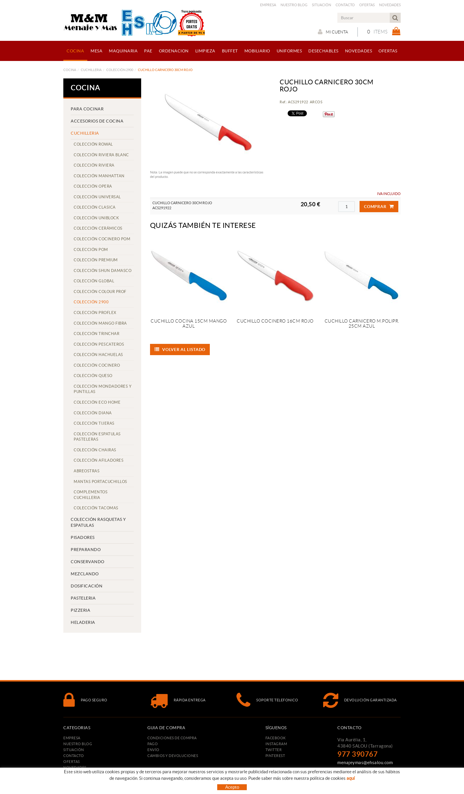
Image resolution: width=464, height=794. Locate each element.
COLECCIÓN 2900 (119, 70)
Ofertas (367, 5)
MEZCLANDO (85, 573)
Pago (152, 744)
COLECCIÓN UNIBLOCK (96, 218)
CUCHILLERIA (91, 70)
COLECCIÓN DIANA (93, 413)
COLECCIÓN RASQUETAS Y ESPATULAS (98, 522)
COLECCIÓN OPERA (93, 186)
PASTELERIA (83, 598)
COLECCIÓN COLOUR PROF (100, 291)
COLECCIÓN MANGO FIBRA (100, 323)
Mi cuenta (333, 32)
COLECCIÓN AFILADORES (98, 460)
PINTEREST (275, 756)
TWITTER (273, 750)
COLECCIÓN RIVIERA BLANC (101, 155)
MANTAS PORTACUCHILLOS (100, 481)
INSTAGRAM (276, 744)
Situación (321, 5)
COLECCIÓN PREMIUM (96, 260)
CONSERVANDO (87, 561)
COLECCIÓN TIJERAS (94, 423)
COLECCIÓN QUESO (93, 375)
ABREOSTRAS (86, 471)
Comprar (379, 206)
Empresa (268, 5)
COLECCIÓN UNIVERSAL (97, 197)
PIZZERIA (80, 610)
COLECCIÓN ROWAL (93, 144)
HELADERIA (83, 622)
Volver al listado (180, 349)
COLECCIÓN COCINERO (97, 365)
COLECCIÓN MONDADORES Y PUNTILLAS (102, 389)
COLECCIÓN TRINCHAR (96, 333)
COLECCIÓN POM (91, 249)
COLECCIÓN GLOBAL (94, 281)
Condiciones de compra (172, 738)
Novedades (390, 5)
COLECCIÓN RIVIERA (94, 165)
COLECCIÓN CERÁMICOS (98, 228)
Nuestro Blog (294, 5)
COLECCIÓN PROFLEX (95, 312)
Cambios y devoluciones (172, 756)
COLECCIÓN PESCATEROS (99, 344)
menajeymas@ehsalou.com (365, 762)
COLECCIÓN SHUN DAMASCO (102, 270)
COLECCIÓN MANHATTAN (99, 176)
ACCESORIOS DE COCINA (97, 121)
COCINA (69, 70)
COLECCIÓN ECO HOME (97, 402)
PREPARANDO (86, 549)
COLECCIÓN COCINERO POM (102, 239)
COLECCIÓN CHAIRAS (95, 450)
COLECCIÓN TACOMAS (96, 508)
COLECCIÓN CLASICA (95, 207)
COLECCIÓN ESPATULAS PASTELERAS (97, 437)
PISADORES (83, 537)
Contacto (345, 5)
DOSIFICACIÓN (86, 586)
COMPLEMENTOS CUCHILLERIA (90, 495)
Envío (153, 750)
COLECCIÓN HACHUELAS (98, 354)
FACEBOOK (275, 738)
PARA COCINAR (87, 109)
